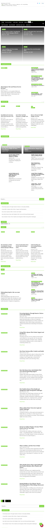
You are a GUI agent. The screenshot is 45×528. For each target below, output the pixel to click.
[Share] (41, 525)
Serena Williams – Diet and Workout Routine (36, 93)
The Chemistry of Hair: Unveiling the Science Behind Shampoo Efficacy (11, 32)
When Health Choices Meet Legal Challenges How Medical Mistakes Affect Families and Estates (31, 458)
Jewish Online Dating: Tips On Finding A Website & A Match (14, 154)
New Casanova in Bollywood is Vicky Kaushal (35, 162)
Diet (21, 4)
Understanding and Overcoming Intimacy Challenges (10, 49)
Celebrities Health (3, 68)
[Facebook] (37, 3)
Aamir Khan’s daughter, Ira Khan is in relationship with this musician (37, 172)
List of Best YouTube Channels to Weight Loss (22, 114)
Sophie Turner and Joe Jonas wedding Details (36, 154)
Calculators (6, 4)
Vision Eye (15, 5)
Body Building (25, 4)
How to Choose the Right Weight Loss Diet (37, 114)
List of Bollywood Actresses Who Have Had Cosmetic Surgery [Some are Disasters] (37, 78)
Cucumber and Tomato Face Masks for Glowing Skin (37, 273)
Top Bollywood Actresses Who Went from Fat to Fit (7, 114)
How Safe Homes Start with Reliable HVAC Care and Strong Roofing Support (17, 212)
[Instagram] (41, 3)
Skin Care (14, 4)
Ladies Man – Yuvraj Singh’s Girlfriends (36, 182)
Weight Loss (18, 4)
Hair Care (10, 4)
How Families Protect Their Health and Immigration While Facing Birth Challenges (18, 215)
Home (3, 4)
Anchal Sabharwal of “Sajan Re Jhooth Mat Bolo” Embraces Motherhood (14, 173)
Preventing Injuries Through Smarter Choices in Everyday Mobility (14, 205)
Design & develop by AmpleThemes (34, 525)
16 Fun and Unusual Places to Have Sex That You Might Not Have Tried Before (11, 147)
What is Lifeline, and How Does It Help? (30, 438)
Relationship (4, 5)
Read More (3, 127)
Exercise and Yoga (9, 5)
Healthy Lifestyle (4, 329)
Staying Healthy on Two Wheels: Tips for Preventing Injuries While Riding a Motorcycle (32, 475)
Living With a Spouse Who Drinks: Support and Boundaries (13, 207)
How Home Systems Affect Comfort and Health (10, 210)
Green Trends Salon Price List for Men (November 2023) (22, 244)
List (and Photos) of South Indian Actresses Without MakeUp (37, 69)
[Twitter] (39, 3)
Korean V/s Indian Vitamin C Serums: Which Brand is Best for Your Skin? (31, 420)
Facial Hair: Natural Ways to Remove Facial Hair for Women (37, 289)
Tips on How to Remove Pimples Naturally (37, 297)
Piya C (21, 313)
